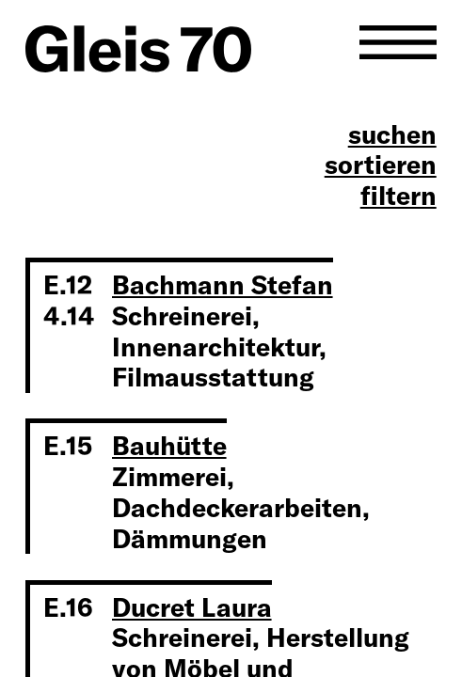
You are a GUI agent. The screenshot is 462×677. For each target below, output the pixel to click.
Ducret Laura (192, 607)
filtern (398, 196)
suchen (392, 134)
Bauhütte (169, 446)
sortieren (381, 165)
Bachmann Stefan (222, 285)
